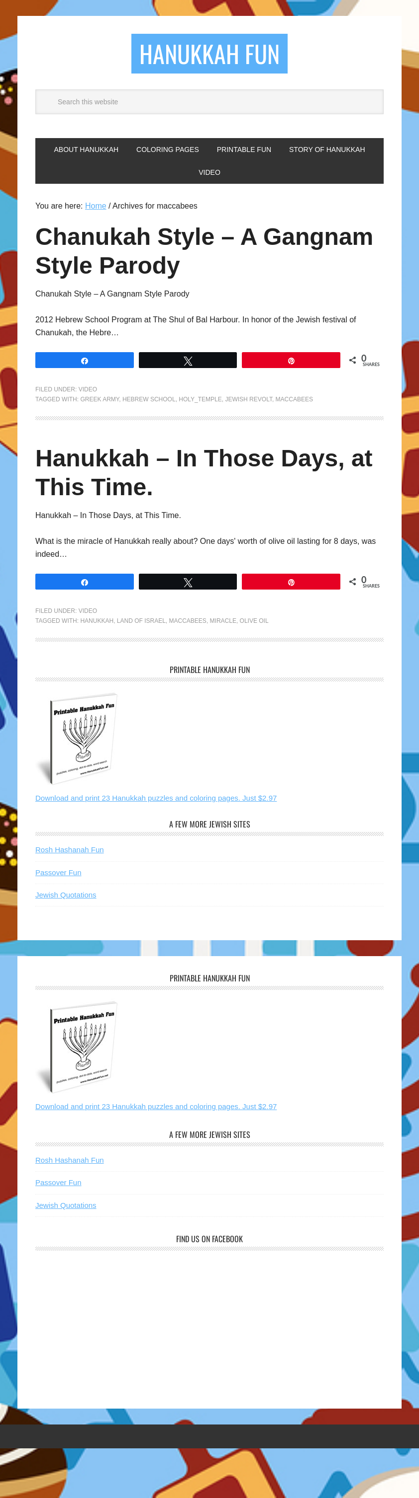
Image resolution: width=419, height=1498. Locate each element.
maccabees (294, 399)
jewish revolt (248, 399)
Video (88, 389)
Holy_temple (200, 399)
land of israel (141, 620)
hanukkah (96, 620)
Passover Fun (58, 872)
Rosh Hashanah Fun (69, 849)
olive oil (254, 620)
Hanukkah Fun (209, 53)
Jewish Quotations (66, 895)
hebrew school (149, 399)
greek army (99, 399)
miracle (223, 620)
